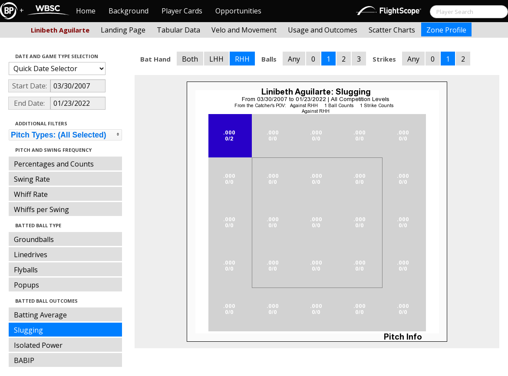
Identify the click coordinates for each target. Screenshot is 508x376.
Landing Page (123, 30)
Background (128, 11)
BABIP (24, 360)
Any (294, 59)
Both (190, 59)
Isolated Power (38, 345)
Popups (26, 285)
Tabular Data (178, 30)
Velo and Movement (244, 30)
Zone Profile (446, 30)
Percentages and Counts (54, 164)
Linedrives (30, 254)
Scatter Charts (392, 30)
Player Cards (182, 11)
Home (86, 11)
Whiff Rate (31, 194)
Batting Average (40, 315)
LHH (216, 59)
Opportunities (238, 11)
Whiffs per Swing (41, 209)
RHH (242, 59)
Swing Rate (32, 179)
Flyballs (26, 270)
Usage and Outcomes (322, 30)
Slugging (28, 330)
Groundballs (34, 239)
